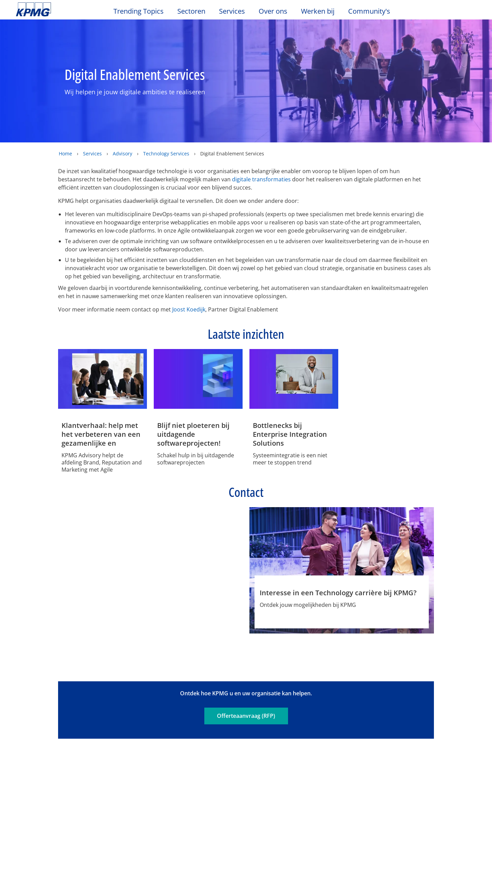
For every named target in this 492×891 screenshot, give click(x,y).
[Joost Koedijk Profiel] (198, 548)
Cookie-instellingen (328, 867)
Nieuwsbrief (103, 776)
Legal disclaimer (40, 714)
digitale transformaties (261, 179)
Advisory (122, 153)
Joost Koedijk (188, 309)
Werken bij (321, 11)
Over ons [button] (273, 11)
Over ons (30, 752)
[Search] (455, 12)
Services (92, 153)
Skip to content (59, 9)
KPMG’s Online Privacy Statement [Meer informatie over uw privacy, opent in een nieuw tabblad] (126, 884)
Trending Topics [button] (138, 11)
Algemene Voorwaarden (51, 725)
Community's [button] (369, 11)
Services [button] (232, 11)
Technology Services (166, 153)
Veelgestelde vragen (282, 714)
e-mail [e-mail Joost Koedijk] (199, 614)
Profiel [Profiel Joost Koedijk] (172, 614)
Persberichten (106, 789)
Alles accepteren (425, 867)
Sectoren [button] (191, 11)
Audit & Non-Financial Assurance (186, 768)
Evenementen (105, 764)
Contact (27, 764)
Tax (162, 796)
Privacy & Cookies (106, 714)
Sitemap (225, 714)
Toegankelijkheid (172, 714)
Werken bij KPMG (39, 789)
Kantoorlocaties (37, 776)
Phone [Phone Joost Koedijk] (225, 614)
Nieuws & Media (111, 752)
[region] (246, 866)
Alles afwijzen (376, 867)
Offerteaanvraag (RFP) (246, 675)
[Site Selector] (470, 12)
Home (65, 153)
